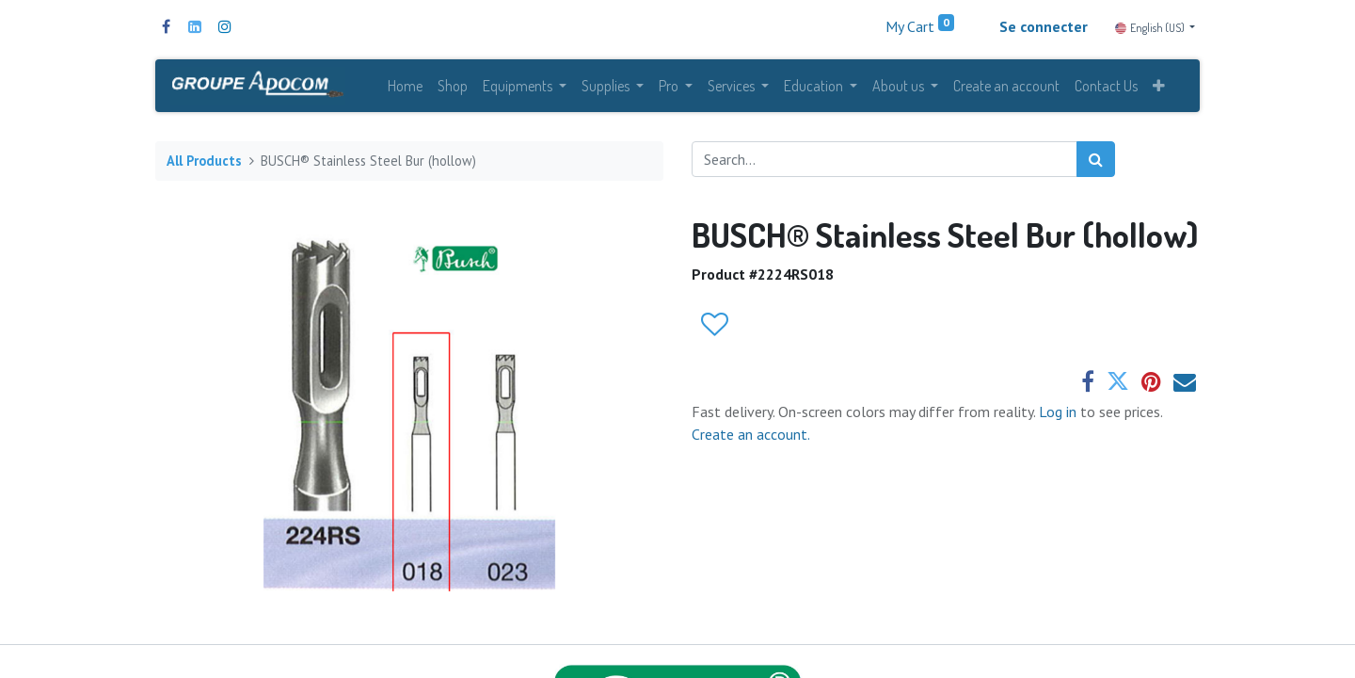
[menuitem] (405, 86)
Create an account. (751, 436)
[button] (1158, 86)
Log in (1059, 413)
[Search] (1095, 161)
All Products (204, 162)
